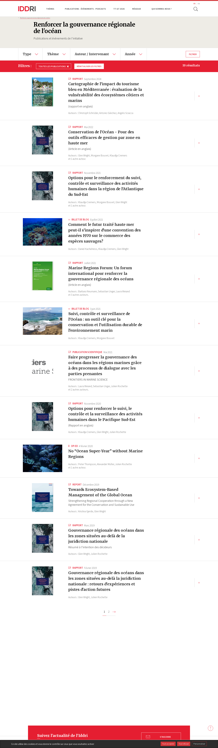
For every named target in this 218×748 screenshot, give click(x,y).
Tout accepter (168, 743)
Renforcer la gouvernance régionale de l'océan (35, 18)
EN (199, 3)
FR (194, 3)
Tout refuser (184, 743)
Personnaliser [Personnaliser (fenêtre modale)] (199, 743)
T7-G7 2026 (119, 8)
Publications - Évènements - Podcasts (85, 8)
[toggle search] (195, 8)
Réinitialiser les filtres (90, 66)
